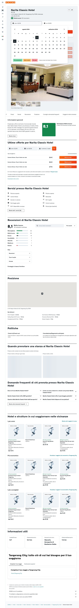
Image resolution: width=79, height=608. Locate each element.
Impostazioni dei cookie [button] (13, 178)
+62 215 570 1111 (15, 16)
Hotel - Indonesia (27, 604)
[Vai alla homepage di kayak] (10, 2)
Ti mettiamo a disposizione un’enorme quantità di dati (43, 594)
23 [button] (37, 48)
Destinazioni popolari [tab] (29, 564)
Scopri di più (54, 171)
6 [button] (64, 37)
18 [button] (18, 48)
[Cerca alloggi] (3, 10)
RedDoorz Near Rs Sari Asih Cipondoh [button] (67, 442)
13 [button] (25, 45)
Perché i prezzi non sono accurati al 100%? (43, 597)
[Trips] (3, 32)
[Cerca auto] (3, 13)
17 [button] (14, 48)
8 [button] (33, 41)
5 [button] (22, 41)
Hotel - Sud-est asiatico (46, 604)
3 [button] (14, 41)
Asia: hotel (19, 604)
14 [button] (29, 45)
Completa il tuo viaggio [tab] (16, 564)
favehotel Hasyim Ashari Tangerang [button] (14, 442)
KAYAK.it (9, 604)
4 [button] (18, 41)
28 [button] (29, 52)
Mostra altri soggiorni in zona (69, 421)
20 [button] (26, 48)
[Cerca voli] (3, 7)
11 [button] (18, 45)
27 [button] (26, 52)
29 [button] (33, 52)
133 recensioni (25, 18)
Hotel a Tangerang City (16, 573)
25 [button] (18, 52)
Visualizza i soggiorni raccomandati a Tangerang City (63, 489)
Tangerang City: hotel (56, 604)
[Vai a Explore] (3, 21)
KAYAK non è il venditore (43, 591)
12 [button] (22, 45)
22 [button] (33, 48)
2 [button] (49, 37)
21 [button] (29, 48)
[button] (2, 2)
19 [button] (22, 48)
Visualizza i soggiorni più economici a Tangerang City (63, 455)
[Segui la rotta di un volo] (3, 24)
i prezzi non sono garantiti (38, 586)
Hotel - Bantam (35, 604)
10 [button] (14, 45)
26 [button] (22, 52)
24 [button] (14, 52)
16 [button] (37, 45)
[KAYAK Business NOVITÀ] (3, 27)
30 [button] (37, 52)
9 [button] (49, 41)
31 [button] (14, 56)
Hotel (14, 604)
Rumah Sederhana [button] (30, 439)
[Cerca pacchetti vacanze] (3, 16)
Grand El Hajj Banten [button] (48, 441)
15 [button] (33, 45)
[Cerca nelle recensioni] (51, 226)
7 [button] (29, 41)
